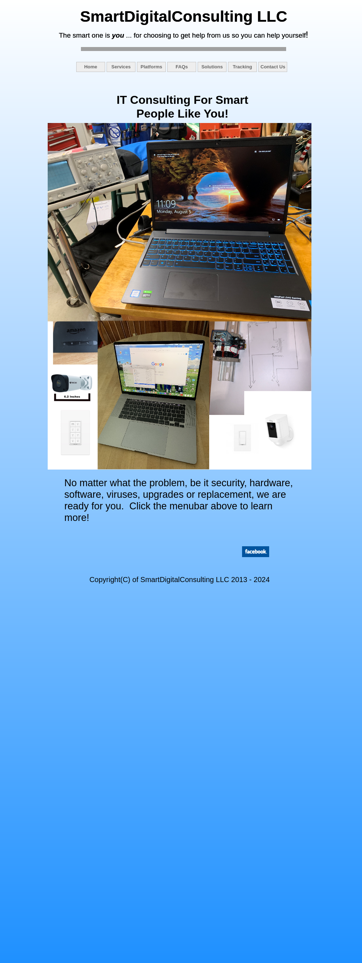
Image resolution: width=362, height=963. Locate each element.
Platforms (151, 66)
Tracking (242, 66)
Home (90, 66)
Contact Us (272, 66)
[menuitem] (91, 67)
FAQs (182, 66)
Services (121, 66)
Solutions (212, 66)
